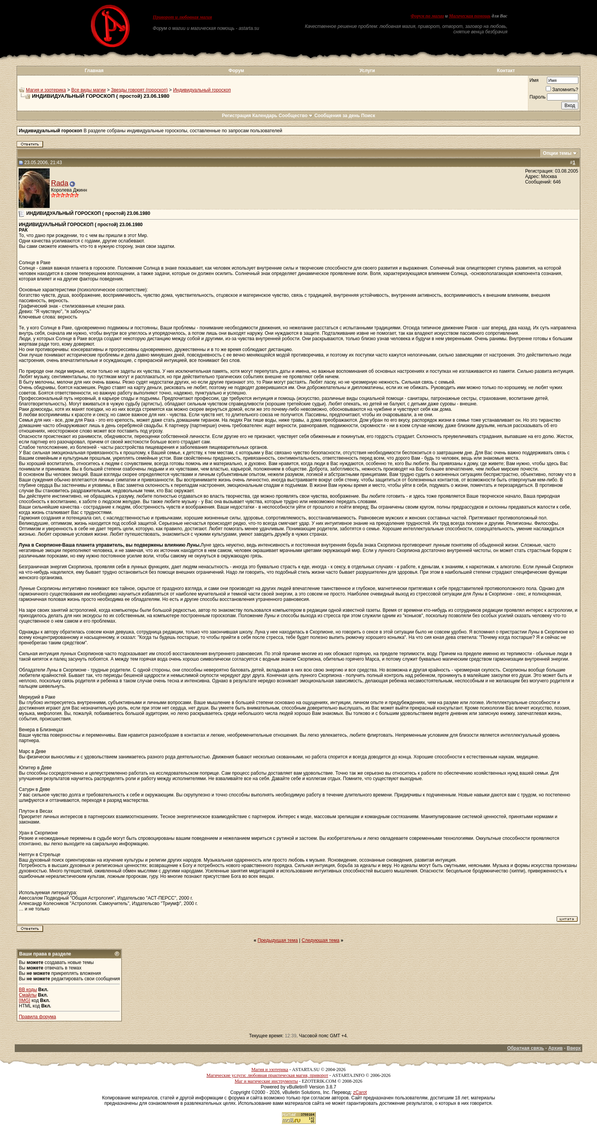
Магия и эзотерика (46, 90)
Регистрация (236, 115)
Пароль (538, 97)
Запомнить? (562, 89)
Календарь (264, 115)
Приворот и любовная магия (182, 17)
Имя (534, 80)
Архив (555, 1048)
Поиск (368, 115)
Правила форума (37, 1016)
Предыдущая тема (278, 940)
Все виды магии (88, 90)
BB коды (28, 989)
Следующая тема (320, 940)
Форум (236, 70)
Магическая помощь (469, 16)
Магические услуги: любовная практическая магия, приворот (267, 1075)
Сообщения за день (337, 115)
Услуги (367, 70)
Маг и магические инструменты (266, 1081)
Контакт (506, 70)
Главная (94, 70)
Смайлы (27, 995)
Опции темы (557, 153)
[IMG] (24, 1000)
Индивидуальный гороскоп (202, 90)
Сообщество (296, 115)
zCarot (360, 1092)
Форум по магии (427, 16)
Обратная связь (525, 1048)
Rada (59, 183)
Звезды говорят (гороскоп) (139, 90)
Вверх (574, 1048)
